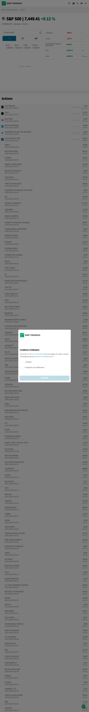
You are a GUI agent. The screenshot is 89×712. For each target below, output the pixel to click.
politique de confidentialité (43, 357)
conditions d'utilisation (35, 354)
